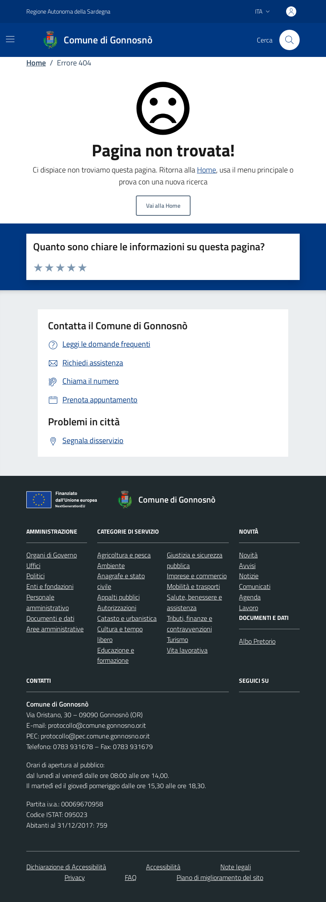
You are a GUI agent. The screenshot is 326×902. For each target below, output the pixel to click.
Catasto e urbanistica (127, 618)
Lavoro (248, 607)
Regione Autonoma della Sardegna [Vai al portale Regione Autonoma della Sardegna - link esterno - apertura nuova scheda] (68, 11)
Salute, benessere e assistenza (194, 602)
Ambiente (111, 565)
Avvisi (247, 565)
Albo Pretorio (257, 641)
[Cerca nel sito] (289, 40)
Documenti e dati (50, 618)
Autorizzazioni (116, 607)
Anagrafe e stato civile (121, 581)
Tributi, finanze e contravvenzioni (189, 623)
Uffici (33, 565)
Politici (35, 576)
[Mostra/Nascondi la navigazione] (10, 39)
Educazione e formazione (115, 655)
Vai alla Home (163, 205)
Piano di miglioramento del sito (220, 877)
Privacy (75, 877)
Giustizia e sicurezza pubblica (194, 560)
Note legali (235, 867)
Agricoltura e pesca (124, 555)
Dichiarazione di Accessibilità (66, 867)
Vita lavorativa (187, 650)
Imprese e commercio (197, 576)
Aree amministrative (55, 629)
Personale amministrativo (47, 602)
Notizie (249, 576)
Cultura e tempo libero (120, 634)
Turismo (177, 639)
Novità (248, 555)
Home (36, 62)
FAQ (131, 877)
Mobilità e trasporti (193, 586)
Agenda (250, 597)
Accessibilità (163, 867)
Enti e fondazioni (49, 586)
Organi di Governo (51, 555)
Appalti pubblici (118, 597)
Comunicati (254, 586)
